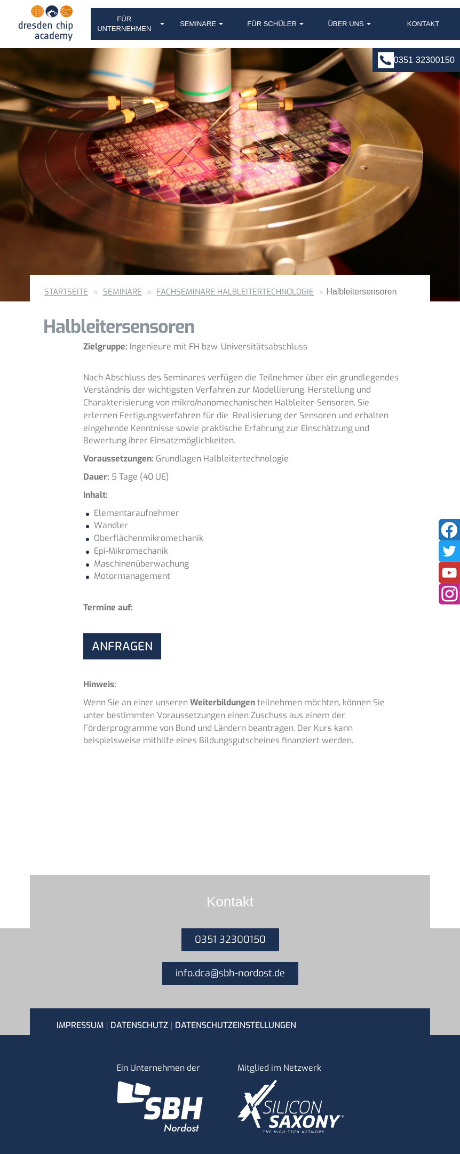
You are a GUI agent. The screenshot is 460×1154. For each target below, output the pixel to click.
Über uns (349, 24)
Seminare (201, 24)
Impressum (80, 1025)
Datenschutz (139, 1025)
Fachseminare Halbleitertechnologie (235, 291)
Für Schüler (275, 24)
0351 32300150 (424, 60)
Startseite (66, 291)
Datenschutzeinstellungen (235, 1025)
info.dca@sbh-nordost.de (230, 973)
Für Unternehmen (130, 24)
